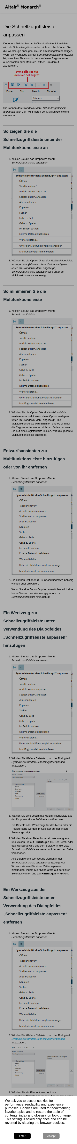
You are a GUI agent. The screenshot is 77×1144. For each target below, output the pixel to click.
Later (22, 1135)
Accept (51, 1135)
